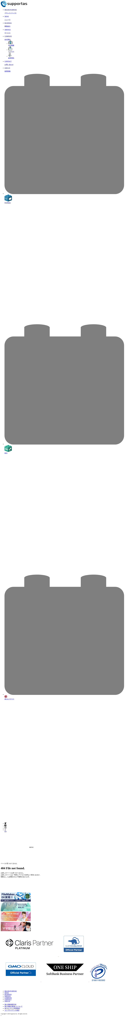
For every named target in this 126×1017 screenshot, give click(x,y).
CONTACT (7, 999)
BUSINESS (8, 994)
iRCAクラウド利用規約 (12, 1008)
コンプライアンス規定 (11, 1010)
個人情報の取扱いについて (13, 1006)
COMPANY (8, 998)
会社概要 (66, 43)
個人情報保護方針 (10, 1004)
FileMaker (64, 199)
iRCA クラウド (64, 697)
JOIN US (7, 1001)
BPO (64, 449)
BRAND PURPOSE (10, 991)
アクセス (66, 49)
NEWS (6, 993)
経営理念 (66, 56)
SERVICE (7, 996)
